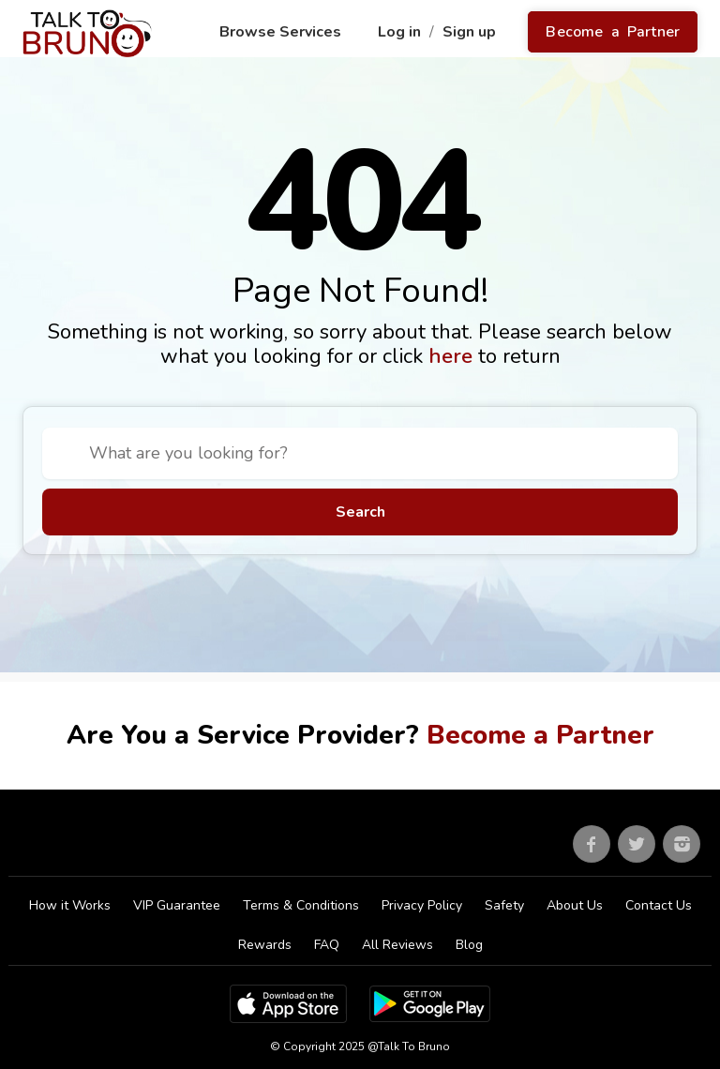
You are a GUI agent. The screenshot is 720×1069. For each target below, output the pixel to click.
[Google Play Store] (429, 1003)
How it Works (70, 905)
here (453, 356)
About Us (575, 905)
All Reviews (397, 945)
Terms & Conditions (301, 905)
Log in (401, 32)
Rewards (265, 945)
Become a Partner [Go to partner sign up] (540, 735)
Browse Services (282, 32)
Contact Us (658, 905)
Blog (469, 945)
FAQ (326, 945)
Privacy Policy (422, 905)
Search (360, 512)
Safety (504, 905)
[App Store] (288, 1003)
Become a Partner (613, 32)
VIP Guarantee (176, 905)
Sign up (471, 32)
